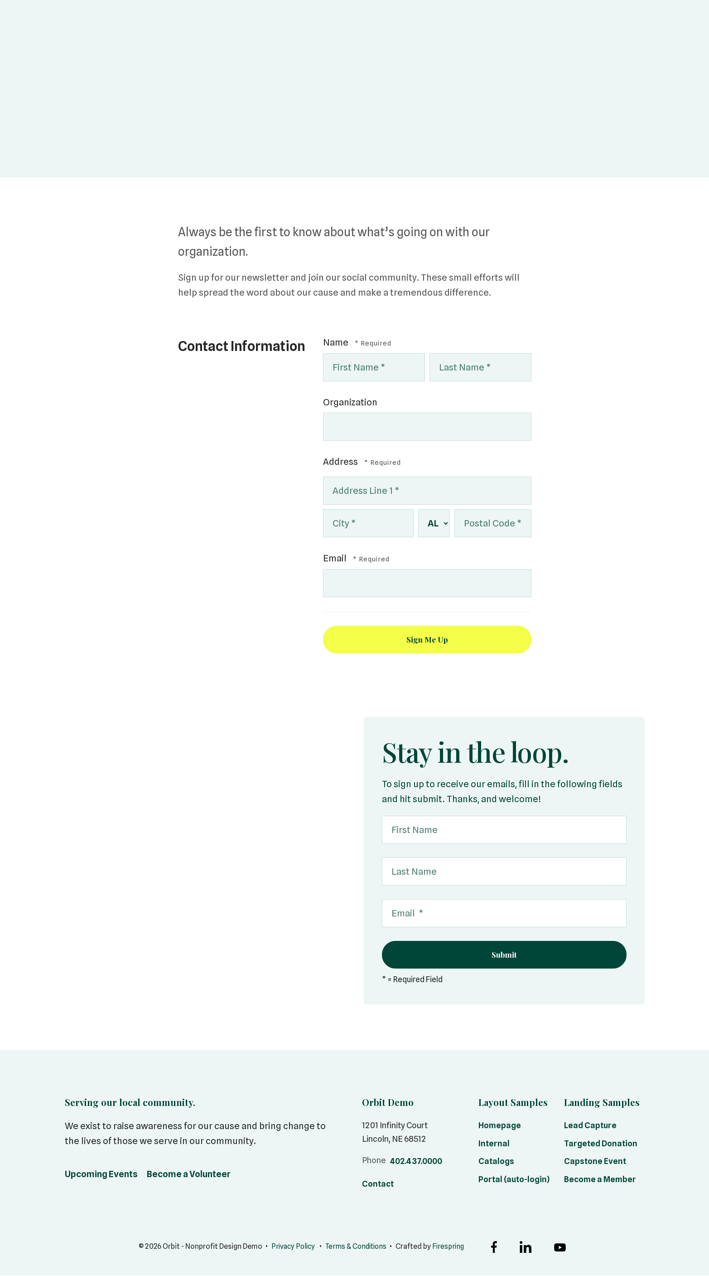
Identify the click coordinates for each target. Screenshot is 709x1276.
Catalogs (496, 1162)
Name (336, 342)
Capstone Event (595, 1162)
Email (335, 558)
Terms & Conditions (356, 1247)
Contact (378, 1184)
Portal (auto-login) (514, 1180)
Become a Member (600, 1180)
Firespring (451, 1247)
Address (341, 461)
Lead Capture (590, 1126)
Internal (494, 1144)
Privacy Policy (291, 1247)
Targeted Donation (600, 1144)
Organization (350, 402)
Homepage (499, 1126)
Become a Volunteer (189, 1174)
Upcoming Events (101, 1174)
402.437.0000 (416, 1162)
